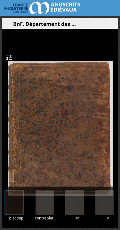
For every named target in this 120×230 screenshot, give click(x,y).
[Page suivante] (114, 105)
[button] (83, 25)
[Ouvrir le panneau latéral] (7, 25)
